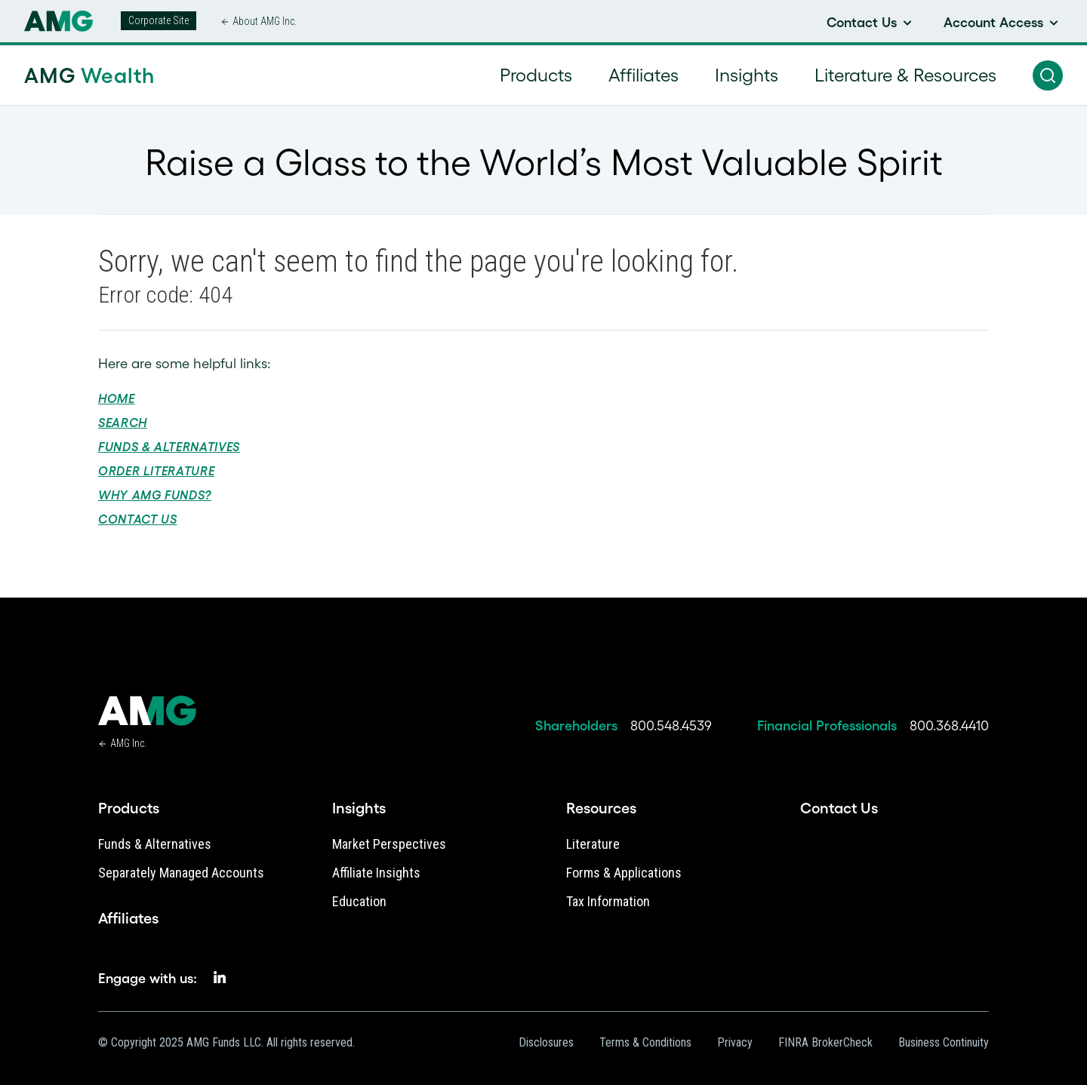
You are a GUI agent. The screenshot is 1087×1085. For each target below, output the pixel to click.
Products (128, 808)
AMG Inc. (128, 743)
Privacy (735, 1042)
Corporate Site (158, 20)
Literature (593, 844)
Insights (359, 808)
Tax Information (608, 901)
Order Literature (156, 471)
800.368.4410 (949, 725)
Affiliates (128, 918)
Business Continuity (943, 1042)
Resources (601, 808)
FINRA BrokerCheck (825, 1042)
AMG (89, 75)
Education (359, 901)
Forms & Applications (624, 873)
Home (116, 398)
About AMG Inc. (264, 21)
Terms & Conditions (645, 1042)
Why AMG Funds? (154, 495)
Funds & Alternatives (169, 447)
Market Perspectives (389, 844)
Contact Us (137, 519)
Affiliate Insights (376, 873)
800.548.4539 (671, 725)
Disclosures (546, 1042)
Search (122, 422)
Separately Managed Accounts (181, 873)
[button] (1048, 75)
